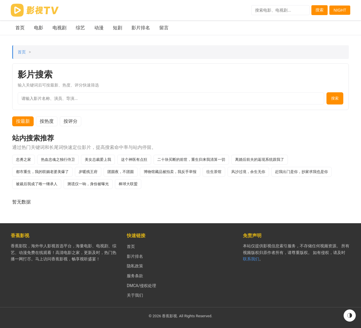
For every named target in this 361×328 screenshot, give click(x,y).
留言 (164, 27)
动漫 (99, 27)
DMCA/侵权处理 (141, 285)
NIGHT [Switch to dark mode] (339, 10)
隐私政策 (135, 266)
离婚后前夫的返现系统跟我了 (259, 159)
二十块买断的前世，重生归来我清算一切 (191, 159)
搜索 (319, 10)
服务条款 (135, 275)
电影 (38, 27)
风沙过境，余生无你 (248, 172)
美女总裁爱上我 (98, 159)
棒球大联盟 (128, 184)
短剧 (117, 27)
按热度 (47, 121)
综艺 (80, 27)
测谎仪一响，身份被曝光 (88, 184)
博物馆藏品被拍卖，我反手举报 (170, 172)
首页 (20, 27)
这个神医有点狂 (134, 159)
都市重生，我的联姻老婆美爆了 (42, 172)
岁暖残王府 (88, 172)
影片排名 (140, 27)
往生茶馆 (213, 172)
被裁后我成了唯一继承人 (36, 184)
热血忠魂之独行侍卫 (58, 159)
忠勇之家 (23, 159)
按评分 (70, 121)
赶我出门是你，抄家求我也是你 (301, 172)
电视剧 (59, 27)
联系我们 (251, 259)
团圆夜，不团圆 (120, 172)
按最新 (23, 121)
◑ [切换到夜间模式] (349, 315)
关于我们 (135, 295)
